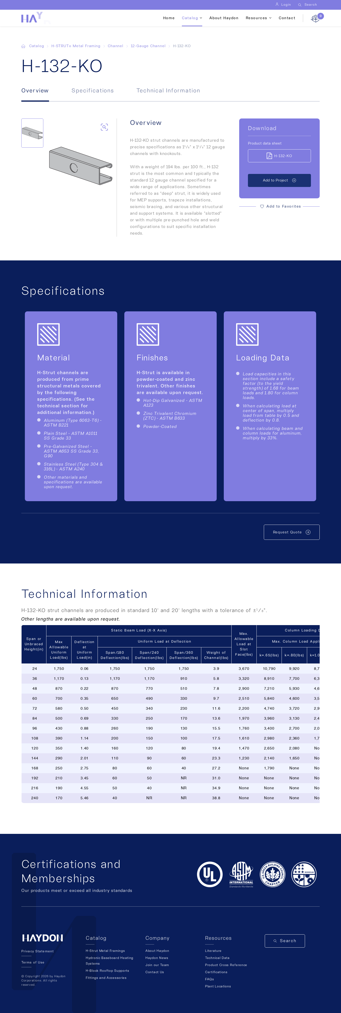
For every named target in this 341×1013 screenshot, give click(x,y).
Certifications (216, 972)
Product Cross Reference (226, 965)
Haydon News (156, 958)
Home (169, 18)
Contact (287, 18)
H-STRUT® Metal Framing (75, 46)
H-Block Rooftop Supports (107, 970)
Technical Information (168, 91)
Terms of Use (33, 962)
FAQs (209, 979)
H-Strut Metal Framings (105, 951)
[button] (279, 206)
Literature (213, 951)
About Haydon (223, 18)
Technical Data (217, 958)
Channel (115, 46)
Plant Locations (218, 986)
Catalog (190, 18)
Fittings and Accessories (106, 978)
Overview (35, 91)
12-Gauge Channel (148, 46)
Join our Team (157, 965)
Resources (256, 18)
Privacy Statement (37, 951)
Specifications (93, 91)
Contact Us (154, 972)
